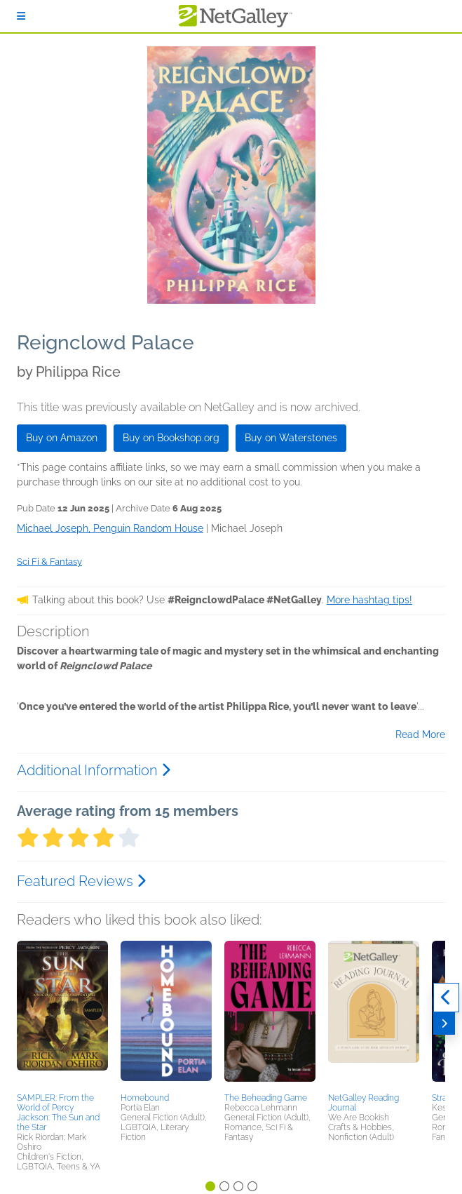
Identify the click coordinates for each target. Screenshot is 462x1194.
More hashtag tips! (369, 599)
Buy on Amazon (61, 437)
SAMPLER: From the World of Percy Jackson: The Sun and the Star (58, 1112)
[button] (62, 1014)
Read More (420, 734)
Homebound (145, 1098)
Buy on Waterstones (291, 437)
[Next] (444, 1023)
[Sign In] (21, 16)
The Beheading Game (265, 1098)
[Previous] (446, 997)
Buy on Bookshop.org (171, 437)
